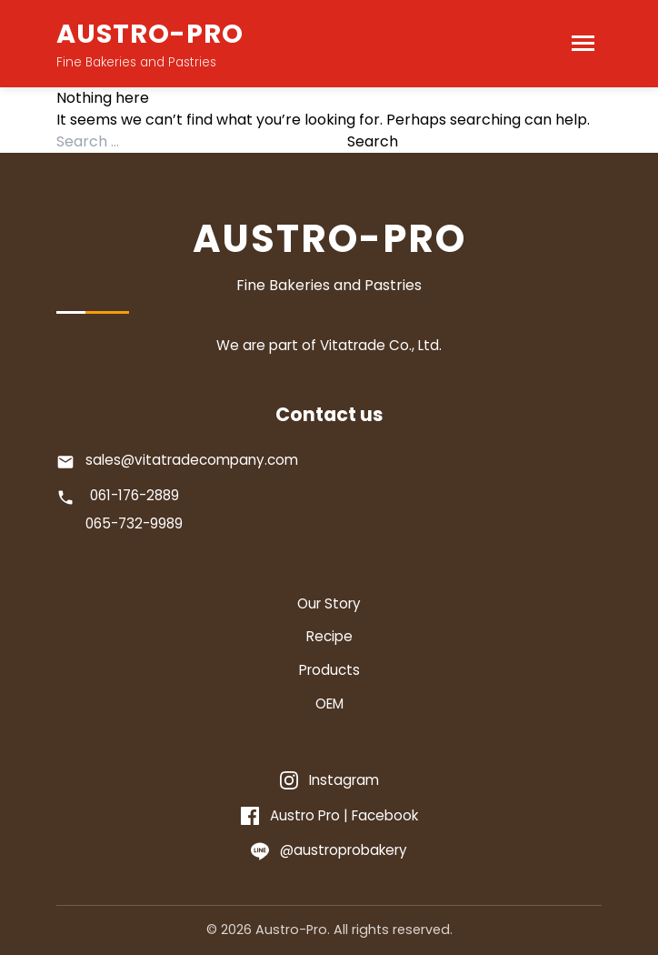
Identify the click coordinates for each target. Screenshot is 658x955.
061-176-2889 (134, 495)
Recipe (329, 636)
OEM (329, 703)
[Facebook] (329, 816)
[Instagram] (329, 780)
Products (329, 669)
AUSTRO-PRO (150, 33)
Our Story (329, 603)
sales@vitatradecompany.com (191, 459)
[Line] (329, 850)
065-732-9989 (134, 523)
